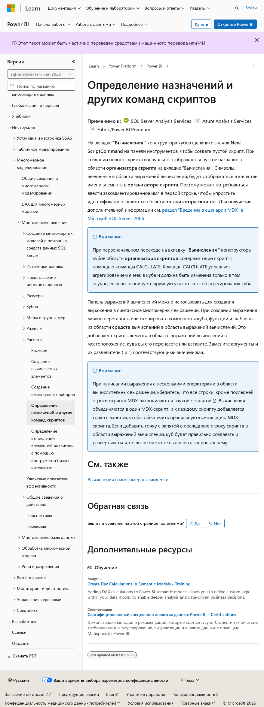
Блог (110, 694)
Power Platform (123, 66)
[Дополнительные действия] (254, 66)
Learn (94, 66)
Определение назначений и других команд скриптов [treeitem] (51, 412)
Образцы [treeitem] (20, 643)
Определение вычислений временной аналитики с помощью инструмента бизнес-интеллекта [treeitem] (52, 449)
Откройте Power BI (235, 24)
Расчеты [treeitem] (39, 350)
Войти (251, 8)
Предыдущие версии (79, 694)
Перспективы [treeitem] (39, 515)
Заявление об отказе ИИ (28, 694)
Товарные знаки (196, 703)
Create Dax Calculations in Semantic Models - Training (138, 584)
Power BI (154, 66)
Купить (201, 24)
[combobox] (41, 74)
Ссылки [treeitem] (19, 632)
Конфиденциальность (194, 694)
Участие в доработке (146, 694)
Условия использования (150, 703)
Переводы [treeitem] (36, 526)
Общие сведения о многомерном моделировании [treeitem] (40, 185)
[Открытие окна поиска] (237, 8)
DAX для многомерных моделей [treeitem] (43, 207)
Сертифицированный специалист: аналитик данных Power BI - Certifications (161, 614)
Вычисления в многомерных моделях (127, 479)
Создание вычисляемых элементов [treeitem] (44, 368)
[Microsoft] (11, 8)
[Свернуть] (73, 61)
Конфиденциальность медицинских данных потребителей (60, 703)
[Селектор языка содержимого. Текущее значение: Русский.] (18, 680)
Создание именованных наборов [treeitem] (53, 390)
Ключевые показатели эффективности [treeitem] (47, 482)
